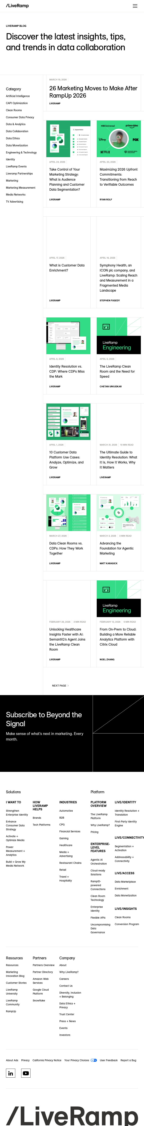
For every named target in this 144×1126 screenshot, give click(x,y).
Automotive (66, 810)
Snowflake (39, 1000)
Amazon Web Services (41, 980)
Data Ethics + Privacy (67, 1005)
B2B (61, 817)
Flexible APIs (98, 917)
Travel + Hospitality (65, 878)
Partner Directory (43, 972)
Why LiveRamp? (100, 825)
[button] (134, 5)
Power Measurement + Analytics (15, 851)
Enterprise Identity (97, 908)
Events (63, 1028)
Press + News (67, 1021)
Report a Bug (128, 1060)
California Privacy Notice (47, 1060)
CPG (62, 824)
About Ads (12, 1060)
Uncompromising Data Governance (100, 928)
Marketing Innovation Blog (15, 974)
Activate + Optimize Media (15, 838)
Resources (12, 965)
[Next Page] (60, 685)
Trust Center (66, 1014)
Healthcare (65, 845)
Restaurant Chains (70, 863)
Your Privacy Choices (76, 1060)
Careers (64, 979)
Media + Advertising (66, 854)
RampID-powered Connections (98, 885)
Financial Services (69, 831)
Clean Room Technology (98, 898)
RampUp (11, 1011)
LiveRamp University (12, 991)
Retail (62, 869)
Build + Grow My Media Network (15, 863)
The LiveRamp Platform (99, 816)
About (62, 965)
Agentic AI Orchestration (99, 861)
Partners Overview (44, 965)
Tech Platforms (41, 824)
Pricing (94, 832)
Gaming (63, 838)
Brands (37, 818)
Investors (64, 1035)
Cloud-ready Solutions (98, 872)
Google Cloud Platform (41, 991)
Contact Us (66, 985)
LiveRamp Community (13, 1002)
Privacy (25, 1060)
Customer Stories (16, 982)
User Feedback (109, 1060)
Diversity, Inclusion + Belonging (70, 994)
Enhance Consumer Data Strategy (15, 825)
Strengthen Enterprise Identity (17, 812)
